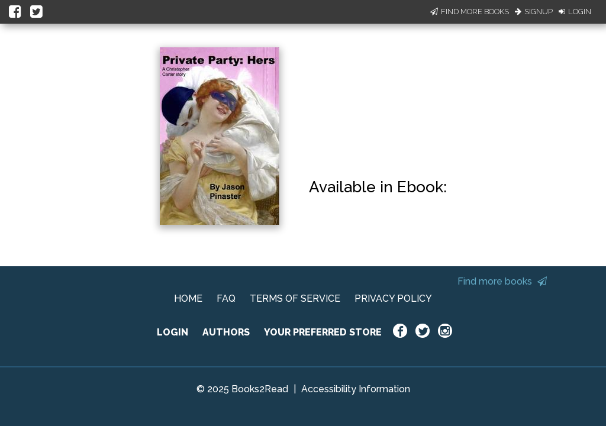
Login (575, 11)
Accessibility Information (355, 389)
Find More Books (469, 11)
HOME (188, 298)
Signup (534, 11)
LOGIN (172, 332)
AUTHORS (226, 332)
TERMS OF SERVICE (295, 298)
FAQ (226, 298)
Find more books (502, 281)
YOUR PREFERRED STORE (323, 332)
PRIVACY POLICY (393, 298)
